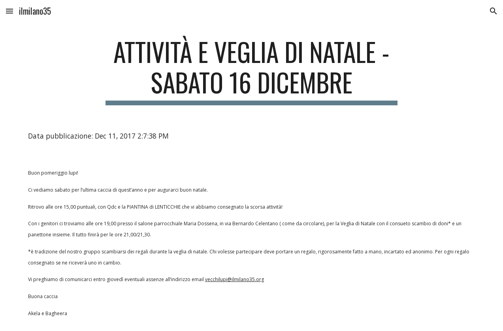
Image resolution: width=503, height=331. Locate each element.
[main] (251, 70)
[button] (9, 11)
